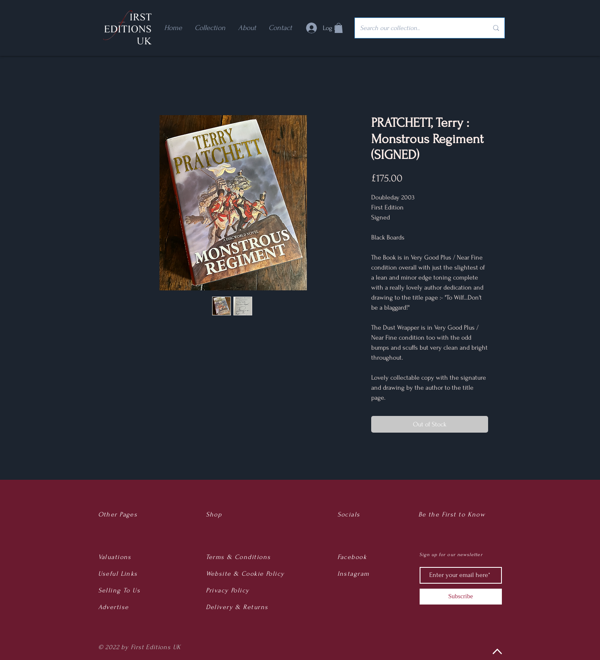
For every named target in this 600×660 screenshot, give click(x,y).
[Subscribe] (460, 596)
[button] (338, 28)
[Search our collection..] (418, 28)
